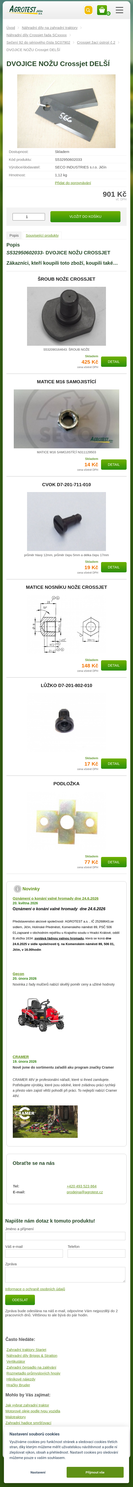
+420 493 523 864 (81, 1186)
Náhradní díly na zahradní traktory (50, 28)
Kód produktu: (20, 159)
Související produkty (42, 235)
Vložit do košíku (85, 217)
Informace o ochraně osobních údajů (35, 1289)
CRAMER (21, 1057)
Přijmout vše (95, 1472)
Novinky (31, 888)
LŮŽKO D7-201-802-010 (66, 685)
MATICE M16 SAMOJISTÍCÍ (66, 381)
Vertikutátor (15, 1361)
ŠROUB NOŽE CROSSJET (66, 279)
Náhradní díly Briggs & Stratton (31, 1355)
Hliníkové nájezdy (20, 1379)
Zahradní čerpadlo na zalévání (31, 1367)
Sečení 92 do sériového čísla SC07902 (38, 42)
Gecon (18, 974)
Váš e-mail (14, 1246)
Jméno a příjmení (19, 1229)
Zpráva (11, 1264)
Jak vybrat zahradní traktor (27, 1405)
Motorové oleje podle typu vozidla (32, 1411)
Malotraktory (15, 1417)
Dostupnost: (19, 152)
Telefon (73, 1246)
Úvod (10, 28)
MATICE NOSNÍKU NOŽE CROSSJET (66, 587)
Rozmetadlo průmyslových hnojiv (33, 1373)
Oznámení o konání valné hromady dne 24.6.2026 (56, 898)
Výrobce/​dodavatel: (24, 167)
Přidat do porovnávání (73, 183)
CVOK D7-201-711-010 (66, 484)
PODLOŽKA (66, 783)
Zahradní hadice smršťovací (28, 1423)
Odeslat (20, 1300)
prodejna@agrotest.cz (85, 1192)
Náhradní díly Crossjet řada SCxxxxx (36, 35)
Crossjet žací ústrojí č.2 (96, 42)
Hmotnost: (17, 175)
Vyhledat (88, 10)
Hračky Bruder (18, 1385)
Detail (114, 362)
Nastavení (37, 1472)
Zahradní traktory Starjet (26, 1350)
